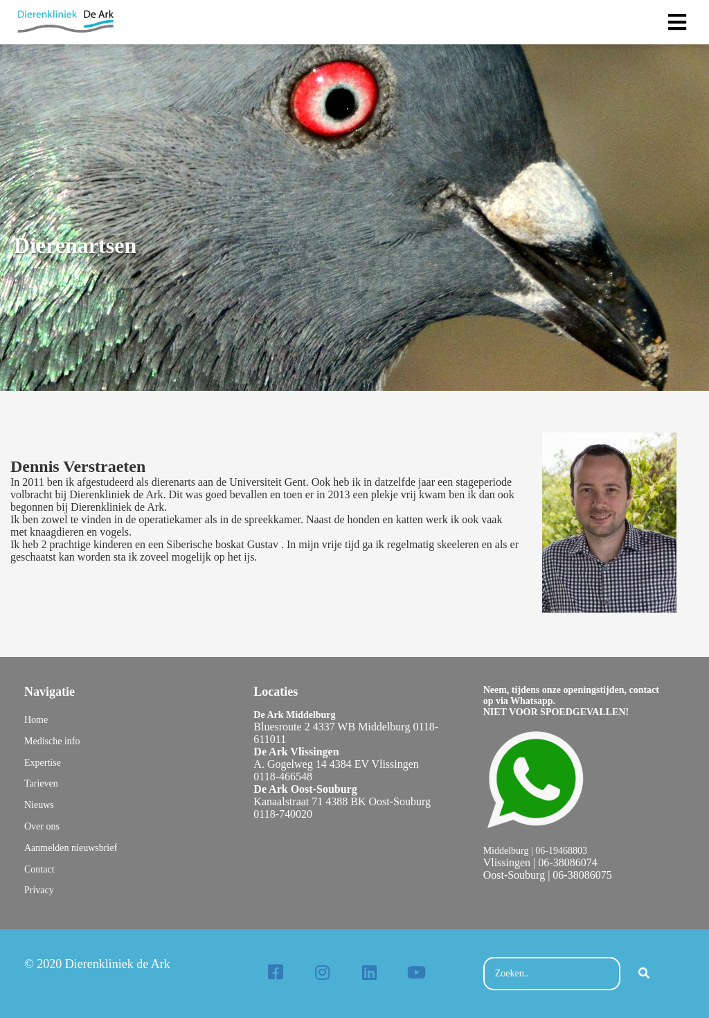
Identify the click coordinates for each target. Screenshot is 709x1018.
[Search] (644, 973)
